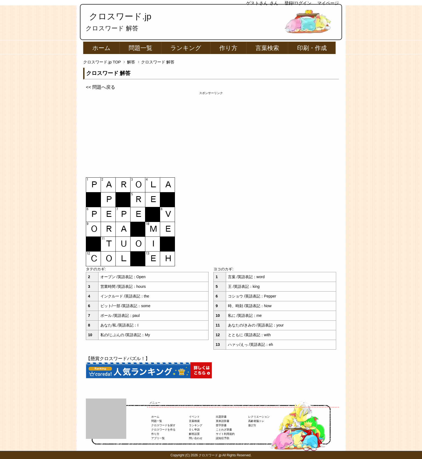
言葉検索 (267, 48)
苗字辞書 (221, 425)
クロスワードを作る (163, 429)
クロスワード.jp (120, 16)
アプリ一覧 (158, 438)
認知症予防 (222, 438)
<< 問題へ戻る (100, 87)
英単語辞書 (222, 420)
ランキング (185, 48)
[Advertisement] (211, 133)
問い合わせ (195, 438)
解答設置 (194, 433)
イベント (194, 416)
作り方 (228, 48)
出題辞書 (221, 416)
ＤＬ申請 (194, 429)
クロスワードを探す (163, 425)
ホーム (101, 48)
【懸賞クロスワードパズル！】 (118, 358)
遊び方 (252, 425)
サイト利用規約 (225, 433)
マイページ (328, 3)
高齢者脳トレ (256, 420)
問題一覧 (140, 48)
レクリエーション (259, 416)
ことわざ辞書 (224, 429)
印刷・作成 (312, 48)
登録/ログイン (297, 3)
